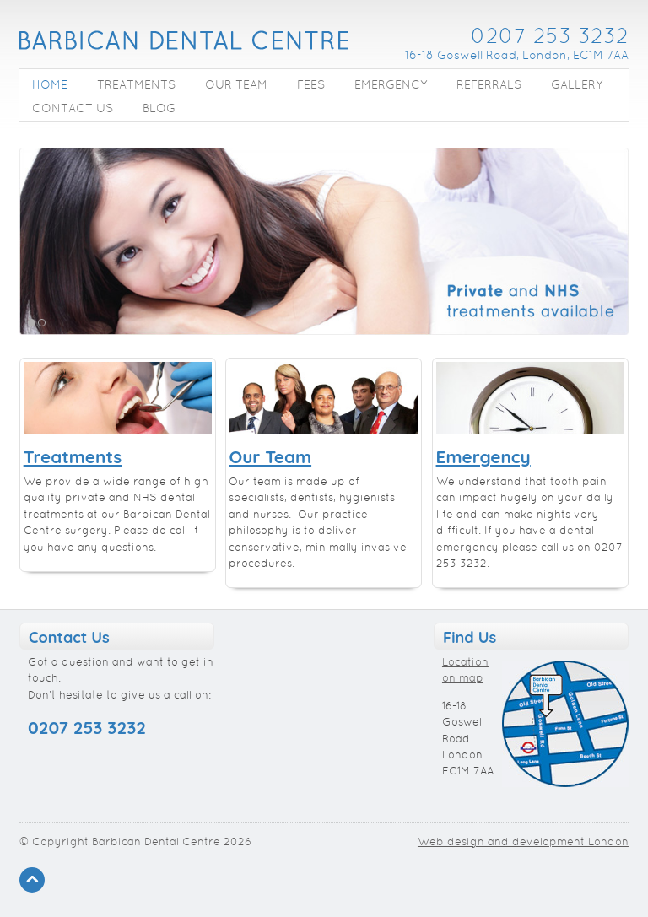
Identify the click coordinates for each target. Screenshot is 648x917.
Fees (311, 85)
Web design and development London (523, 843)
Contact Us (72, 109)
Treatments (136, 85)
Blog (159, 109)
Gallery (576, 85)
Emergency (390, 85)
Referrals (488, 85)
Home (50, 85)
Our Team (236, 85)
